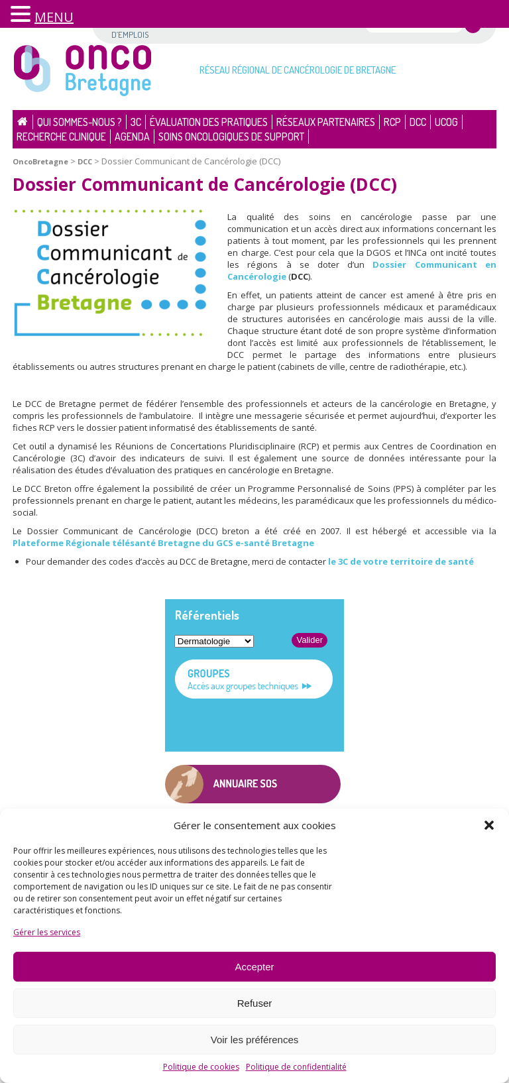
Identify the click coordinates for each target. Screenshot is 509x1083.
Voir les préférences (255, 1039)
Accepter (254, 966)
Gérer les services (46, 932)
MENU (54, 17)
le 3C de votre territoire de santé (401, 561)
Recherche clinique (61, 136)
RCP (392, 122)
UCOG (446, 122)
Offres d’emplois (129, 28)
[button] (489, 825)
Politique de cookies (201, 1066)
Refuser (254, 1003)
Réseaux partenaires (325, 122)
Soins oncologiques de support (231, 136)
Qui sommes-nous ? (79, 122)
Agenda (132, 136)
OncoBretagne (40, 161)
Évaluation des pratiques (209, 122)
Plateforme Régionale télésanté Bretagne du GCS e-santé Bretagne (163, 543)
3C (136, 122)
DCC (418, 122)
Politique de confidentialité (296, 1066)
